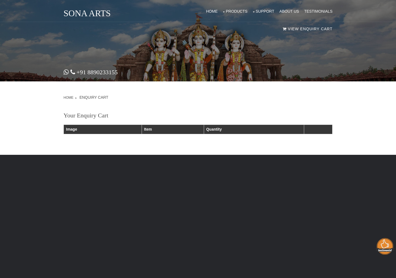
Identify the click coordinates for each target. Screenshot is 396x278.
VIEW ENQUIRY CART (307, 29)
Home (212, 11)
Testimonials (318, 11)
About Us (289, 11)
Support (265, 11)
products (237, 11)
